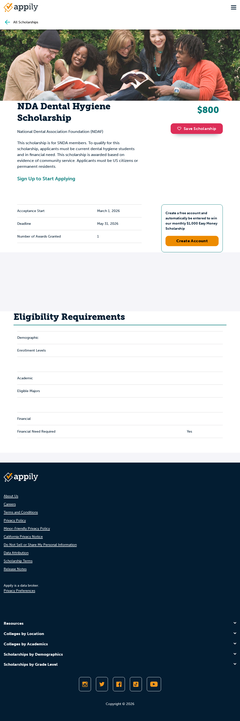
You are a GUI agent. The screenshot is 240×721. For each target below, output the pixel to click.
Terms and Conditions (21, 512)
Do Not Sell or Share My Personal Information (40, 545)
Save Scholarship (196, 128)
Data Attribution (16, 553)
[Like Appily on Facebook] (119, 684)
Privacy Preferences (19, 591)
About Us (11, 496)
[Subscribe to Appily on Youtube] (154, 684)
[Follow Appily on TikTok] (136, 684)
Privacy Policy (15, 520)
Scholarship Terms (18, 561)
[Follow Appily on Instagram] (85, 684)
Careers (10, 504)
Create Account (192, 241)
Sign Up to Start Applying (46, 179)
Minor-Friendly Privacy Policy (27, 528)
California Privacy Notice (23, 537)
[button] (180, 128)
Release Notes (15, 569)
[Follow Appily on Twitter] (102, 684)
